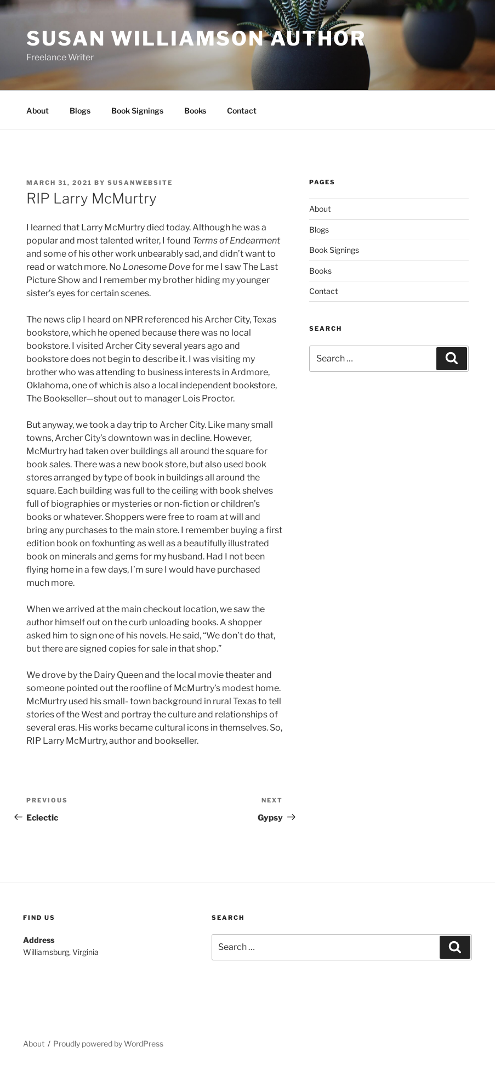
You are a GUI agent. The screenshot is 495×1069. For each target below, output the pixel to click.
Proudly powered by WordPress (108, 1043)
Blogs (80, 110)
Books (195, 110)
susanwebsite (140, 182)
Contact (242, 110)
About (37, 110)
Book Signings (137, 110)
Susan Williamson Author (196, 38)
